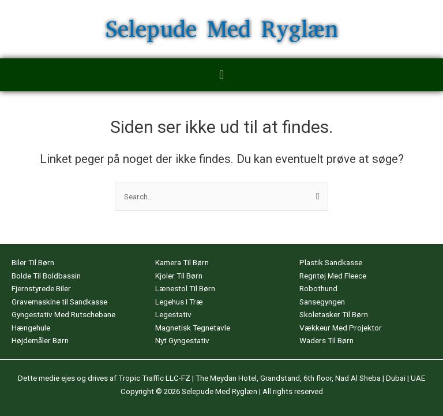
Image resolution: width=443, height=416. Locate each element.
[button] (221, 75)
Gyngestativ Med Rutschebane (63, 314)
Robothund (318, 288)
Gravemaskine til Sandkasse (59, 301)
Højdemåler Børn (40, 340)
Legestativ (173, 314)
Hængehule (31, 327)
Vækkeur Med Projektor (340, 327)
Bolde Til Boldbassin (46, 275)
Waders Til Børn (326, 340)
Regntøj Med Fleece (332, 275)
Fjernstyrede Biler (41, 288)
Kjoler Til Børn (178, 275)
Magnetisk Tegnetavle (192, 327)
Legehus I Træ (179, 301)
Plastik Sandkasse (330, 262)
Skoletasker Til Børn (333, 314)
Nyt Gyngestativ (182, 340)
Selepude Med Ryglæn (222, 29)
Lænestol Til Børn (185, 288)
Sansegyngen (322, 301)
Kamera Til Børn (182, 262)
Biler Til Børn (33, 262)
